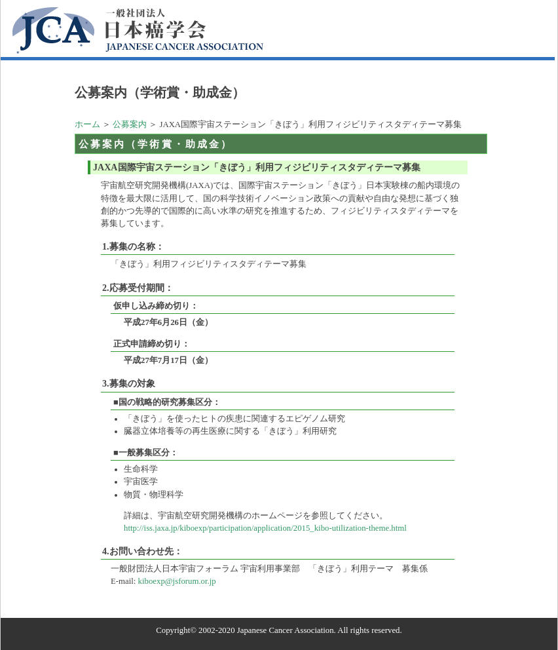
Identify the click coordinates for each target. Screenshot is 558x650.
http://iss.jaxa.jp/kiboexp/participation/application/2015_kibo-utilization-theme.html (265, 528)
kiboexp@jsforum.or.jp (177, 581)
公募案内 (130, 124)
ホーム (87, 124)
